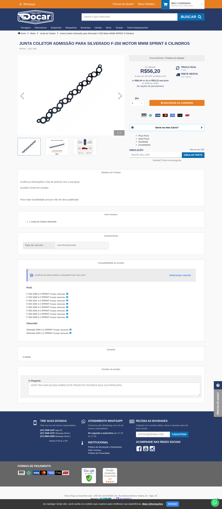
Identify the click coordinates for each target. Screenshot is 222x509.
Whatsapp (27, 4)
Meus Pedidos (146, 4)
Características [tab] (111, 236)
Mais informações (152, 503)
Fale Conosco (94, 450)
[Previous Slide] (22, 95)
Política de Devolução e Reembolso (105, 447)
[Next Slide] (120, 95)
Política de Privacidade (99, 453)
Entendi (172, 504)
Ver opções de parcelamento (150, 86)
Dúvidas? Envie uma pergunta (167, 160)
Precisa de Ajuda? (123, 4)
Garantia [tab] (111, 349)
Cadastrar (179, 434)
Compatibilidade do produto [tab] (111, 263)
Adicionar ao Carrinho (177, 103)
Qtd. (137, 98)
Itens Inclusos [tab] (111, 214)
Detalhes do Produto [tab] (111, 172)
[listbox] (137, 103)
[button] (218, 399)
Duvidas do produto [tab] (111, 369)
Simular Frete (193, 155)
